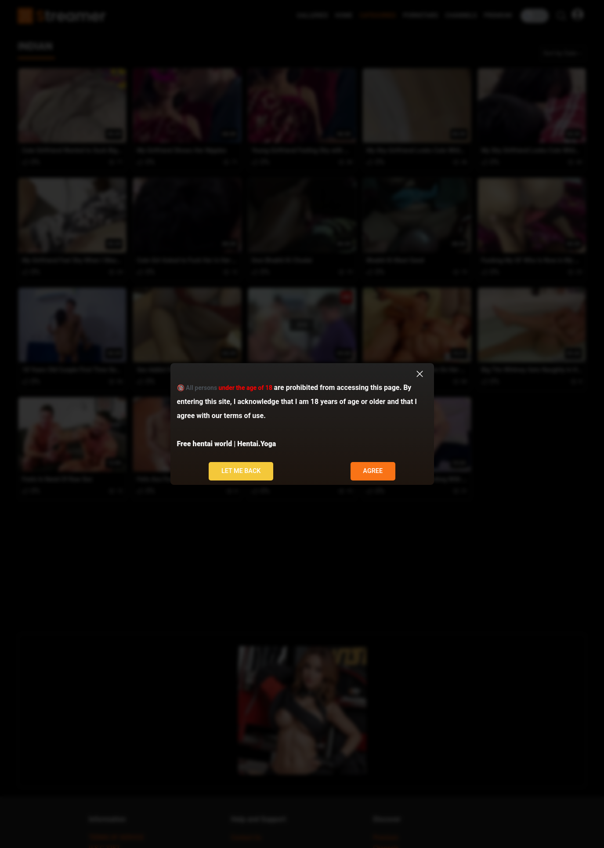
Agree (373, 471)
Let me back (241, 471)
